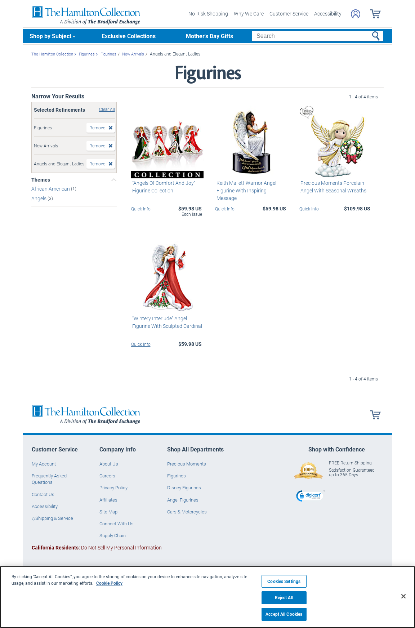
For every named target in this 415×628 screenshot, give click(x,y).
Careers (107, 475)
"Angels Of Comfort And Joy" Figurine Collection (162, 186)
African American (51, 188)
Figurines (176, 475)
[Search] (317, 36)
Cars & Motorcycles (187, 511)
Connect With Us (116, 523)
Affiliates (108, 499)
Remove (97, 127)
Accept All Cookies (283, 614)
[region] (207, 597)
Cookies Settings (283, 581)
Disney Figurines (184, 487)
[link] (310, 497)
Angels (39, 198)
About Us (108, 463)
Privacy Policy (113, 487)
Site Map (108, 511)
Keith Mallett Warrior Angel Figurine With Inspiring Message (250, 186)
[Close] (403, 596)
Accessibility (328, 13)
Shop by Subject (50, 36)
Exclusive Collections (129, 36)
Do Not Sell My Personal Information (97, 547)
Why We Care (249, 13)
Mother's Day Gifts (209, 36)
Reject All (284, 597)
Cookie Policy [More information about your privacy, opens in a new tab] (109, 583)
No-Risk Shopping (208, 13)
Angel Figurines (182, 499)
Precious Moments (186, 463)
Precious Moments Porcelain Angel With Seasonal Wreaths (332, 186)
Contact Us (43, 494)
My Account (44, 463)
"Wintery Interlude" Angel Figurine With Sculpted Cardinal (166, 322)
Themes (40, 180)
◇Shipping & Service (52, 518)
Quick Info (141, 208)
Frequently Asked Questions (49, 478)
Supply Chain (112, 535)
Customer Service (288, 13)
